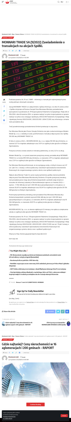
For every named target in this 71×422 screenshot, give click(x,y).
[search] (58, 2)
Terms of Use (30, 302)
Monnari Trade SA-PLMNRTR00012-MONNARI (30, 282)
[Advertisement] (35, 18)
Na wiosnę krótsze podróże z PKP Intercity (24, 260)
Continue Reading (35, 404)
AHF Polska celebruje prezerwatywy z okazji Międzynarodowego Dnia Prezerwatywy (38, 269)
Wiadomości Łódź (13, 55)
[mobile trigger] (3, 2)
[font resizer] (62, 2)
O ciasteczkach (7, 418)
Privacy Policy (61, 302)
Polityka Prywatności (9, 416)
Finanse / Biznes (8, 37)
